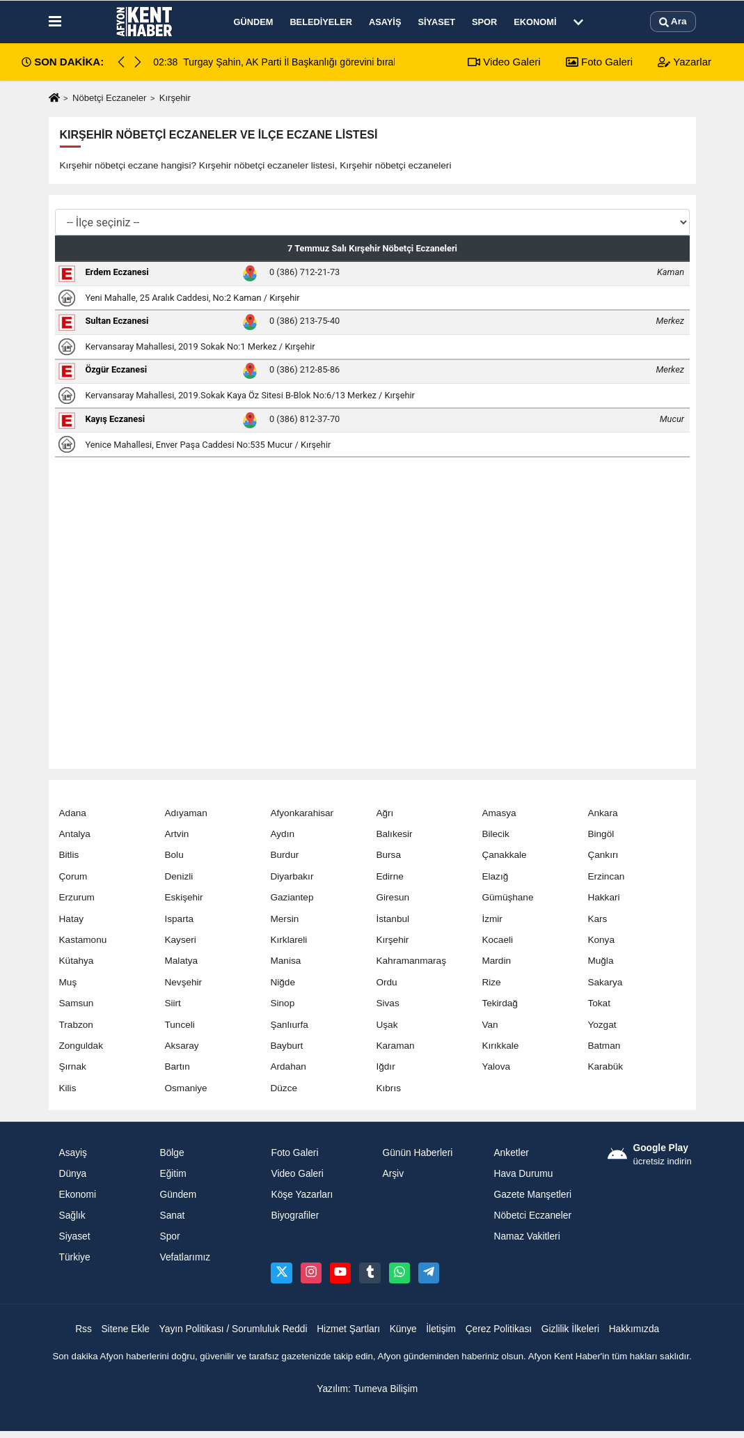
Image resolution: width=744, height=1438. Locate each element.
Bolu (173, 855)
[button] (138, 62)
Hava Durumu (523, 1174)
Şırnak (72, 1066)
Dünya (73, 1174)
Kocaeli (497, 940)
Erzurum (77, 897)
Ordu (386, 982)
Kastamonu (83, 940)
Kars (597, 919)
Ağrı (384, 813)
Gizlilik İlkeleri (570, 1329)
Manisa (285, 960)
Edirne (389, 876)
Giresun (392, 897)
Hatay (71, 919)
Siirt (172, 1003)
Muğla (600, 960)
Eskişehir (183, 897)
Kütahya (76, 960)
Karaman (395, 1045)
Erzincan (605, 876)
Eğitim (172, 1174)
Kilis (68, 1088)
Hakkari (603, 897)
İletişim (441, 1329)
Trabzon (76, 1024)
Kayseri (180, 940)
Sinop (282, 1003)
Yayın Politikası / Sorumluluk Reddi (233, 1329)
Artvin (176, 834)
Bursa (388, 855)
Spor (484, 22)
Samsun (76, 1003)
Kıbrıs (388, 1088)
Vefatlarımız (184, 1257)
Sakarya (604, 982)
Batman (603, 1045)
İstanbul (392, 919)
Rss (83, 1329)
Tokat (598, 1003)
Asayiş (385, 22)
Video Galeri (504, 62)
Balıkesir (394, 834)
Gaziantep (291, 897)
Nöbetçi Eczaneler (109, 98)
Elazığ (495, 876)
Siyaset (436, 22)
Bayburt (286, 1045)
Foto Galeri (599, 62)
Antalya (74, 834)
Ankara (602, 813)
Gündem (254, 22)
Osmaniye (185, 1088)
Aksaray (181, 1045)
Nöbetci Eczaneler (532, 1215)
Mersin (284, 919)
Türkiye (74, 1257)
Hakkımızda (634, 1329)
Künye (403, 1329)
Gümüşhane (507, 897)
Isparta (178, 919)
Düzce (283, 1088)
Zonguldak (81, 1045)
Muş (68, 982)
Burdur (284, 855)
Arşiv (393, 1174)
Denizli (178, 876)
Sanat (171, 1215)
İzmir (492, 919)
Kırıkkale (500, 1045)
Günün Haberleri (417, 1153)
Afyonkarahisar (301, 813)
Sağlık (72, 1215)
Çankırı (602, 855)
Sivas (387, 1003)
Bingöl (600, 834)
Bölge (171, 1153)
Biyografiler (295, 1215)
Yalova (496, 1066)
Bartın (176, 1066)
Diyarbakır (291, 876)
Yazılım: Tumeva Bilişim (367, 1389)
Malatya (181, 960)
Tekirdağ (499, 1003)
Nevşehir (183, 982)
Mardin (496, 960)
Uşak (386, 1024)
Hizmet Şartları (348, 1329)
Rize (491, 982)
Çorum (73, 876)
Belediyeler (321, 22)
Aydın (282, 834)
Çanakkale (504, 855)
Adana (72, 813)
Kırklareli (288, 940)
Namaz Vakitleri (526, 1236)
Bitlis (69, 855)
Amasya (499, 813)
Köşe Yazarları (302, 1194)
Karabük (605, 1066)
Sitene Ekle (125, 1329)
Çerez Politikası (499, 1329)
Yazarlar (684, 62)
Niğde (282, 982)
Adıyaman (185, 813)
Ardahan (288, 1066)
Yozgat (601, 1024)
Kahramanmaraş (411, 960)
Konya (601, 940)
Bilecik (495, 834)
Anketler (510, 1153)
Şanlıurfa (289, 1024)
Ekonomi (535, 22)
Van (490, 1024)
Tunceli (179, 1024)
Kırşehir (392, 940)
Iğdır (385, 1066)
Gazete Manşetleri (532, 1194)
